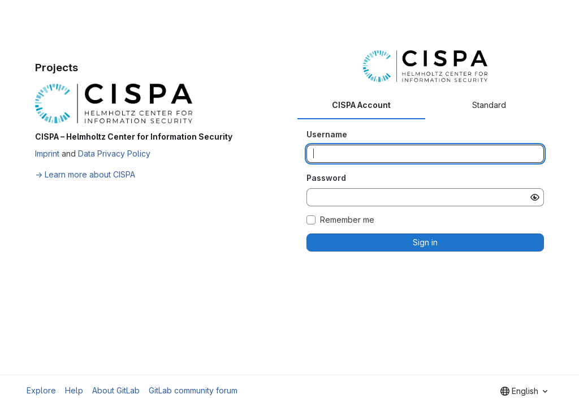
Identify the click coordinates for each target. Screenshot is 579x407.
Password (326, 178)
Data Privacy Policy (114, 153)
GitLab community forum (193, 390)
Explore (41, 390)
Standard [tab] (489, 105)
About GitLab (116, 390)
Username (326, 134)
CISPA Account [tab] (361, 105)
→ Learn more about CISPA (85, 174)
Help (74, 390)
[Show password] (535, 197)
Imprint (47, 153)
